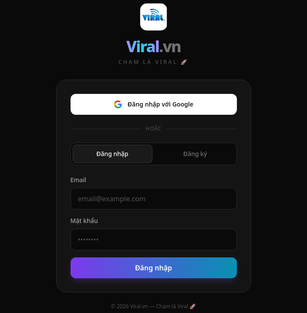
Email (79, 180)
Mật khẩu (84, 220)
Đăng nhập (112, 154)
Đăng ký (195, 154)
